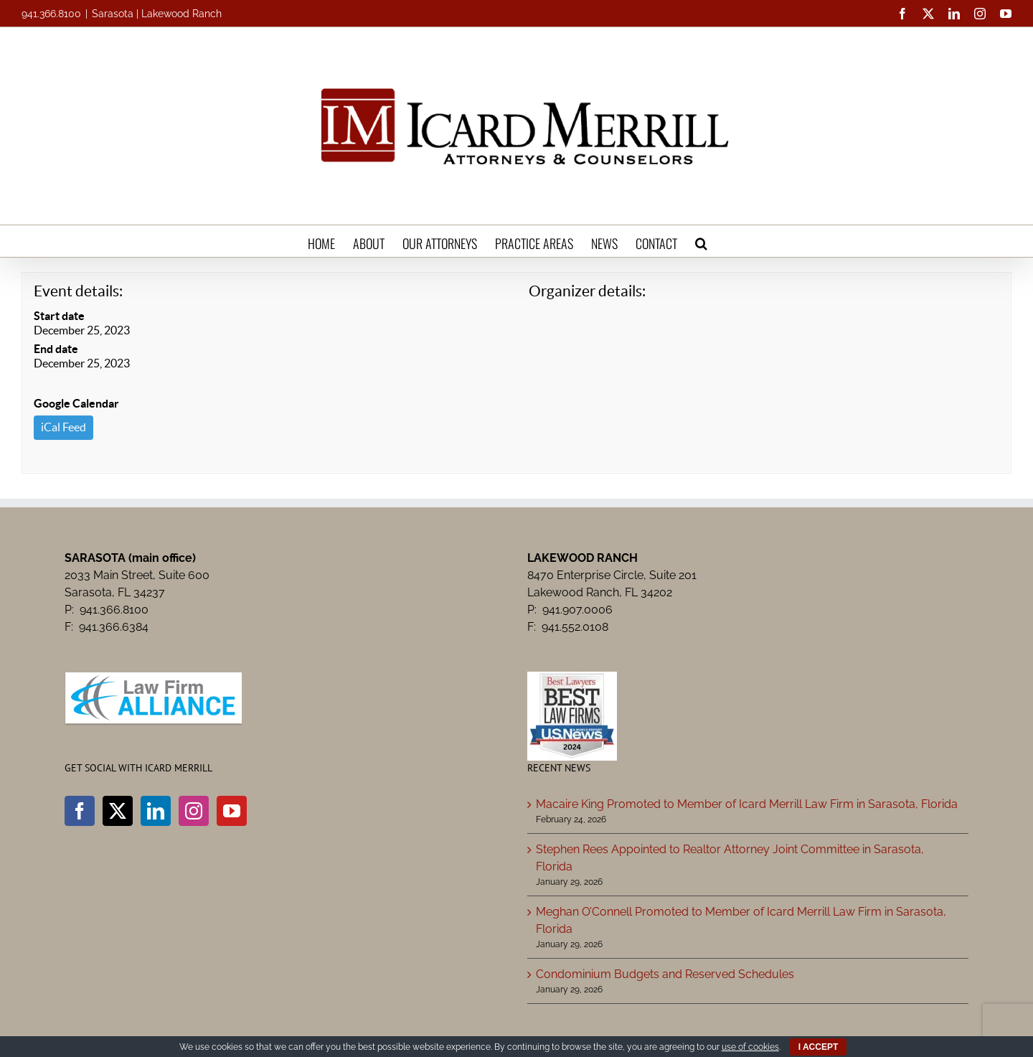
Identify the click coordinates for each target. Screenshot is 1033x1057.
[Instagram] (194, 811)
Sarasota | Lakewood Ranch (157, 13)
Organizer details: (587, 291)
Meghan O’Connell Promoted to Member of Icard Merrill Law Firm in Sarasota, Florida (741, 920)
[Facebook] (80, 811)
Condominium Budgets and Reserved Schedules (665, 974)
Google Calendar (76, 403)
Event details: (78, 291)
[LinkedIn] (156, 811)
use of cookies (750, 1047)
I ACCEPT (818, 1047)
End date (56, 348)
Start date (59, 315)
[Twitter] (118, 811)
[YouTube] (232, 811)
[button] (701, 241)
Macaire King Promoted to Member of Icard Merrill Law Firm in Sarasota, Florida (747, 804)
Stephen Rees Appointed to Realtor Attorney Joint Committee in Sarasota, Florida (730, 857)
